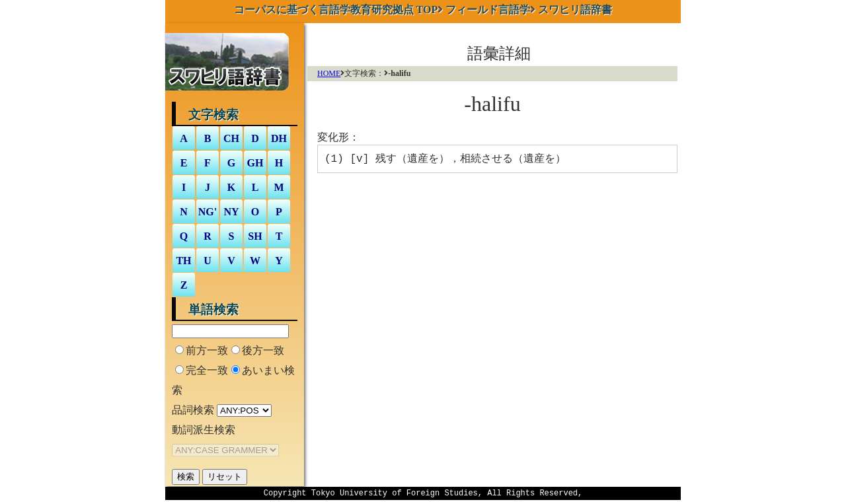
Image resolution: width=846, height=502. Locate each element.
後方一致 (263, 350)
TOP (336, 9)
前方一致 (207, 350)
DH (279, 138)
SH (255, 236)
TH (183, 260)
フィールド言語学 (487, 9)
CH (231, 138)
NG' (207, 211)
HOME (328, 73)
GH (255, 162)
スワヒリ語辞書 (575, 9)
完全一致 (207, 370)
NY (231, 211)
